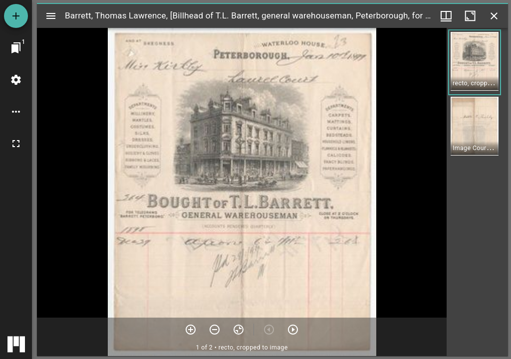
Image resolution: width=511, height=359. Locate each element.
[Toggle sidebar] (51, 16)
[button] (475, 62)
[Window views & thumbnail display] (446, 16)
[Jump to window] (16, 48)
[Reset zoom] (239, 330)
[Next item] (293, 330)
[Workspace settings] (16, 80)
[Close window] (494, 16)
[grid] (477, 192)
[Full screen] (16, 144)
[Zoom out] (215, 330)
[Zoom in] (191, 330)
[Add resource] (16, 16)
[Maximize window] (470, 16)
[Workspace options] (16, 112)
